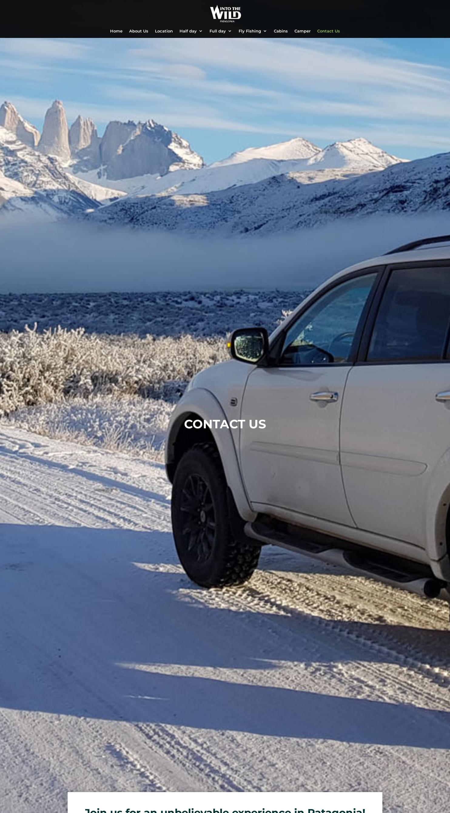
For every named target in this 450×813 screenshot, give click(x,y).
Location (164, 31)
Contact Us (328, 31)
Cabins (281, 31)
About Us (138, 31)
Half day (188, 31)
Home (116, 31)
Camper (302, 31)
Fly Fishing (250, 31)
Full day (218, 31)
